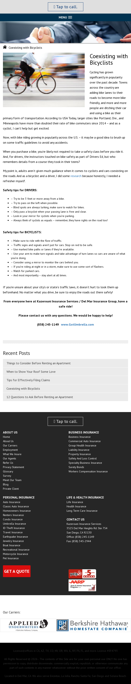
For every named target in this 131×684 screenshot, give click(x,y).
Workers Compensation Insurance (88, 471)
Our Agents (9, 458)
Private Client (11, 488)
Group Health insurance (82, 445)
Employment (10, 450)
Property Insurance (80, 454)
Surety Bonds (76, 467)
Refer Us (8, 463)
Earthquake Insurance (15, 536)
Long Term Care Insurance (82, 510)
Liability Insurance (79, 450)
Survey (7, 475)
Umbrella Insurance (14, 523)
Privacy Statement (13, 467)
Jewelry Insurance (13, 541)
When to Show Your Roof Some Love (31, 372)
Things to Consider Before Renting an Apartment (39, 363)
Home (6, 437)
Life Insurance (75, 502)
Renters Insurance (13, 515)
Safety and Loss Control (83, 458)
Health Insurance (76, 506)
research (76, 176)
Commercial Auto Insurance (85, 441)
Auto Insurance (11, 502)
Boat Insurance (11, 545)
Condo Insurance (13, 519)
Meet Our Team (12, 480)
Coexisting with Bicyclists (23, 388)
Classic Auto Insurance (16, 506)
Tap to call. (65, 6)
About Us (8, 441)
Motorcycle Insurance (15, 554)
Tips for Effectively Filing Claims (28, 380)
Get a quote (16, 571)
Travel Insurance (13, 532)
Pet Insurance (11, 558)
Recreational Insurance (16, 549)
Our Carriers (10, 445)
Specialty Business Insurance (85, 463)
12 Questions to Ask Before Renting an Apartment (40, 397)
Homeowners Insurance (17, 510)
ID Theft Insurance (14, 528)
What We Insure (12, 454)
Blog (5, 484)
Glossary (8, 471)
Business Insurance (80, 437)
